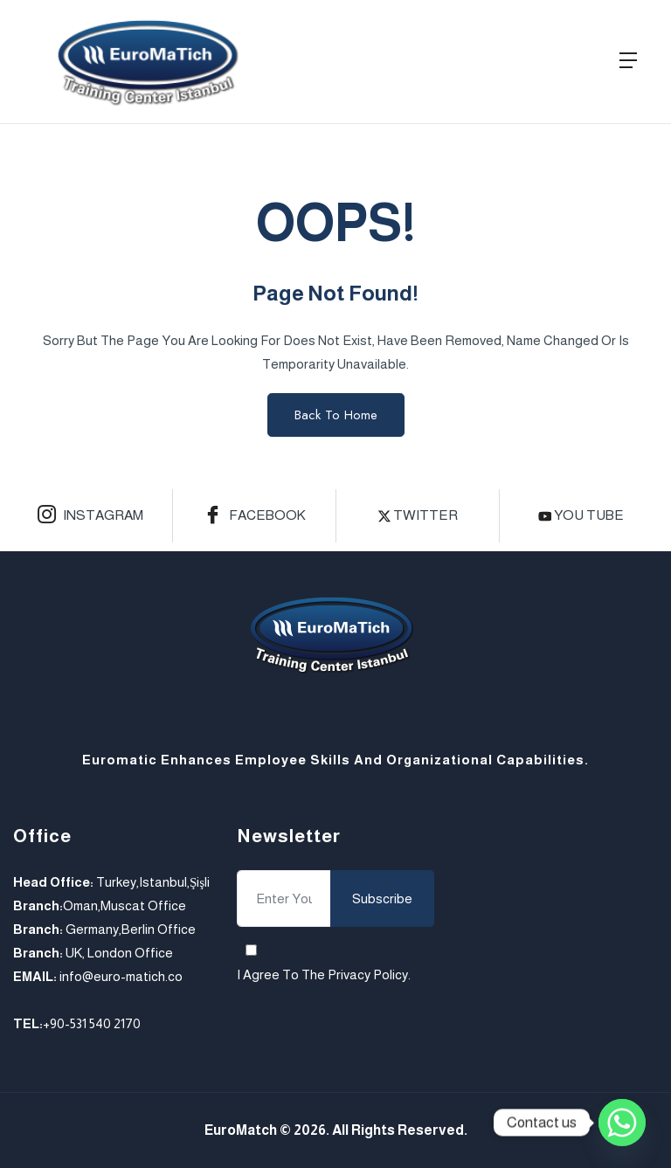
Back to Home (335, 415)
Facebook (255, 516)
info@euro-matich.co (121, 976)
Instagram (90, 516)
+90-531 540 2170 (92, 1023)
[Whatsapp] (622, 1122)
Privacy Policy (368, 974)
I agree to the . (324, 974)
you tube (581, 515)
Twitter (418, 515)
